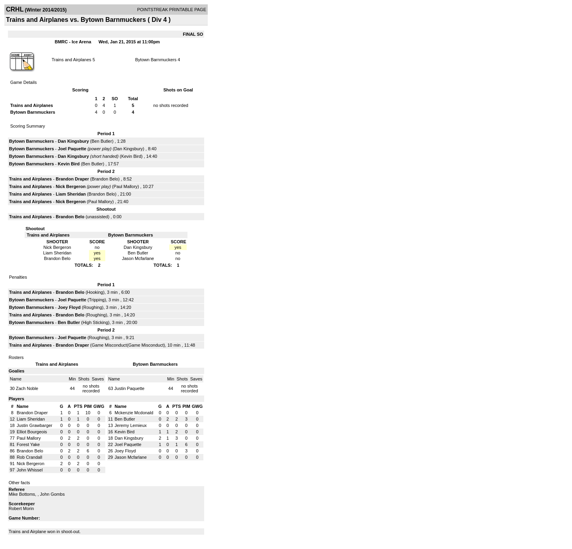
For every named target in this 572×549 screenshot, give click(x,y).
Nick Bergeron (70, 186)
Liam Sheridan (71, 194)
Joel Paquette (72, 148)
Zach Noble (27, 388)
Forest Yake (28, 444)
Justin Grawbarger (34, 425)
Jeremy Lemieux (131, 425)
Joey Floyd (69, 307)
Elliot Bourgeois (32, 431)
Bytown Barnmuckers (155, 59)
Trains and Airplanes (71, 59)
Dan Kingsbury (73, 141)
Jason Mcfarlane (131, 457)
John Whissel (30, 470)
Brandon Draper (72, 179)
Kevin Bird (131, 156)
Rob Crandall (29, 457)
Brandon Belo (105, 179)
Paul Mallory (126, 186)
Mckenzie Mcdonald (134, 412)
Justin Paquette (129, 388)
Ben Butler (102, 141)
